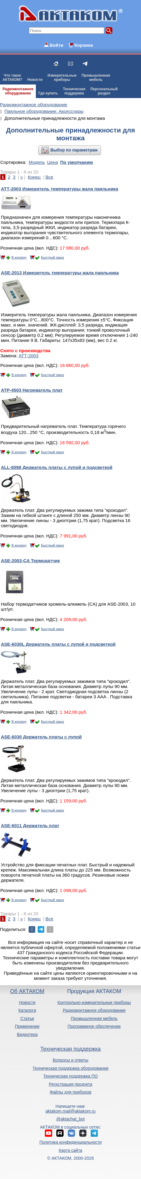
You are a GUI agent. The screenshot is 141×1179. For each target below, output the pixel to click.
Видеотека (27, 1034)
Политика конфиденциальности (70, 1142)
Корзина (83, 45)
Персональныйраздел (104, 91)
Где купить (48, 93)
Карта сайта (70, 1150)
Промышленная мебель (94, 1018)
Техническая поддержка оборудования (70, 1068)
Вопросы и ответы (70, 1060)
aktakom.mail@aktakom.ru (70, 1111)
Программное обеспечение (94, 1026)
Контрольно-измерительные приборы (94, 1002)
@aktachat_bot (70, 1119)
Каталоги (27, 1010)
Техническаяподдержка (74, 91)
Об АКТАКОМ (27, 991)
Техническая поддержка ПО (70, 1076)
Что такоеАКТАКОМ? (12, 77)
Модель (37, 162)
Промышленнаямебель (96, 77)
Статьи (27, 1018)
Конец (34, 177)
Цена (52, 162)
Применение (27, 1026)
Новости (34, 80)
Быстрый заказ (52, 257)
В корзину (19, 257)
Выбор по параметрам (74, 150)
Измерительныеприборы (62, 77)
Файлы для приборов (70, 1092)
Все (49, 177)
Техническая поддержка (70, 1049)
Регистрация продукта (70, 1084)
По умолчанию (76, 162)
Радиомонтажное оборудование (94, 1010)
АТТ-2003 (29, 355)
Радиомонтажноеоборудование (17, 91)
